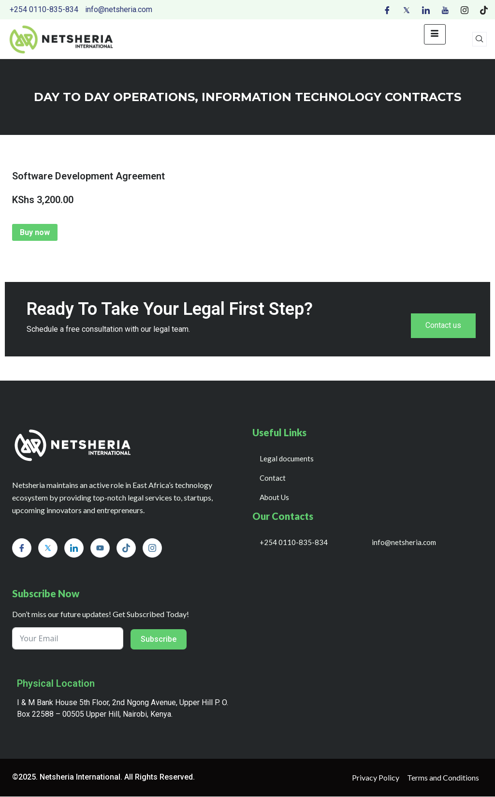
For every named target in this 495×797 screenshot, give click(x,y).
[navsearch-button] (479, 39)
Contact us (443, 325)
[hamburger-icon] (435, 34)
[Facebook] (387, 9)
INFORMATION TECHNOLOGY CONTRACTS (331, 97)
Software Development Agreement (88, 176)
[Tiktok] (484, 9)
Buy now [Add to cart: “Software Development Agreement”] (35, 232)
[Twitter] (406, 9)
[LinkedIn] (426, 9)
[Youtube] (445, 9)
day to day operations (114, 97)
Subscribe (158, 639)
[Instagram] (464, 9)
